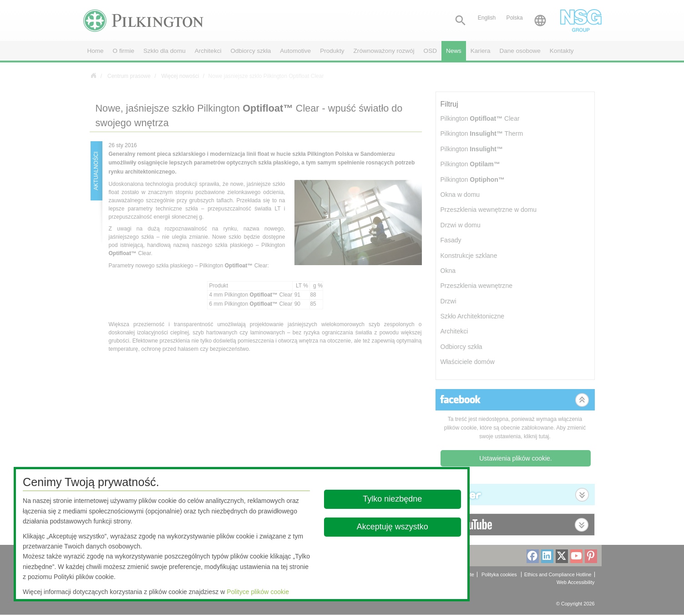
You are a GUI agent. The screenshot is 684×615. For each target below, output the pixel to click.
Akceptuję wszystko (392, 526)
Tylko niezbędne (392, 498)
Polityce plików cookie (258, 591)
